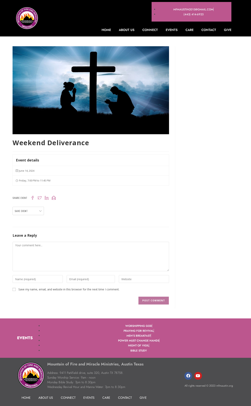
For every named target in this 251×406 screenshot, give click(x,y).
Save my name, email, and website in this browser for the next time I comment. (68, 289)
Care (190, 30)
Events (172, 30)
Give (227, 30)
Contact (208, 30)
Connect (150, 30)
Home (106, 30)
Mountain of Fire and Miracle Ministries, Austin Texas (93, 364)
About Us (127, 30)
